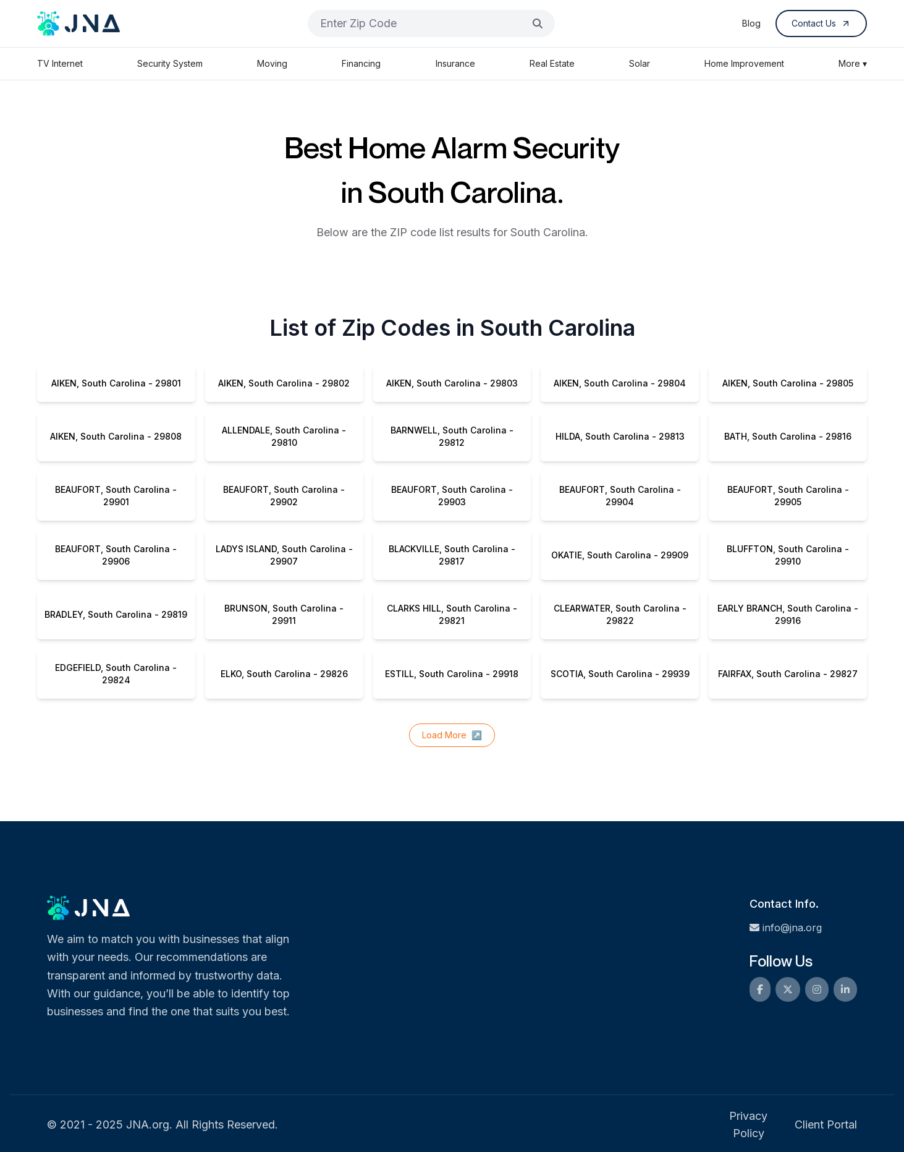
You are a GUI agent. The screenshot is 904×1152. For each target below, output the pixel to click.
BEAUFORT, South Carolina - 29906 (116, 555)
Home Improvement (744, 63)
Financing (361, 63)
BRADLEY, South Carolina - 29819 (115, 614)
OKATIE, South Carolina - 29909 (619, 555)
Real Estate (552, 63)
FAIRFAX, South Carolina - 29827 (788, 673)
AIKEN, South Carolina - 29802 (284, 383)
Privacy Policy (748, 1124)
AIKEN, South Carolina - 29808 (116, 436)
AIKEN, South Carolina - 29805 (787, 383)
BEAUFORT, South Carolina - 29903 (452, 495)
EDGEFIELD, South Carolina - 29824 (116, 673)
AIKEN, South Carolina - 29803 (452, 383)
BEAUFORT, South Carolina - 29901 (116, 495)
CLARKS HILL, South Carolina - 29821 (452, 614)
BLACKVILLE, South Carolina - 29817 (452, 555)
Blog (751, 23)
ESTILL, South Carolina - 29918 (451, 673)
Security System (170, 63)
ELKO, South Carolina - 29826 (284, 673)
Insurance (455, 63)
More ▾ (853, 63)
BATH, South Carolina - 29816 (787, 436)
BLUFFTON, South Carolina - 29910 (788, 555)
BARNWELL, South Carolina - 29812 (452, 436)
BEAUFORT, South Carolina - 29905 (788, 495)
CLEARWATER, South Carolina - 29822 (620, 614)
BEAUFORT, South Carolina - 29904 (620, 495)
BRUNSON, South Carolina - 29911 (284, 614)
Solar (639, 63)
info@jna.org (786, 927)
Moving (272, 63)
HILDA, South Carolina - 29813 (620, 436)
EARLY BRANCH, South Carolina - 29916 (787, 614)
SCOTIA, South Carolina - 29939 (620, 673)
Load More (452, 735)
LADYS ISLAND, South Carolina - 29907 (284, 555)
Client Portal (826, 1124)
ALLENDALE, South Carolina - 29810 (284, 436)
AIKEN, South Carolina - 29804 (620, 383)
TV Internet (60, 63)
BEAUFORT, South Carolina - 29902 (284, 495)
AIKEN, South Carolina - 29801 (116, 383)
